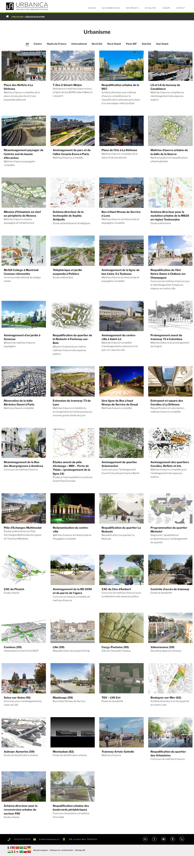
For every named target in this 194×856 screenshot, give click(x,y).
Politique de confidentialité (61, 850)
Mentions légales (40, 850)
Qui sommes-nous (111, 8)
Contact (180, 8)
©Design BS (80, 850)
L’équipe (166, 8)
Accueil (92, 8)
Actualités (150, 8)
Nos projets (132, 8)
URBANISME (17, 17)
